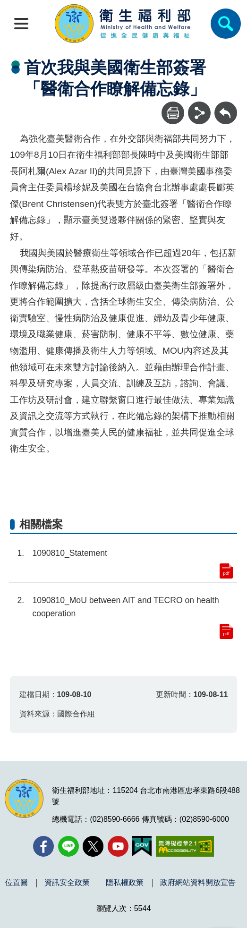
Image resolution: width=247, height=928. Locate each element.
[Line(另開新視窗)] (68, 846)
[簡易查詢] (226, 24)
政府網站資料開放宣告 (198, 882)
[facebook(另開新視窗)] (43, 846)
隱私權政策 (125, 882)
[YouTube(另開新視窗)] (118, 846)
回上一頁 (225, 106)
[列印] (173, 113)
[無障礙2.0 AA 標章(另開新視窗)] (185, 846)
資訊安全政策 (67, 882)
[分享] (199, 113)
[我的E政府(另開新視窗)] (142, 846)
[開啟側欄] (21, 24)
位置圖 (16, 882)
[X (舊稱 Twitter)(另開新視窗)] (93, 846)
